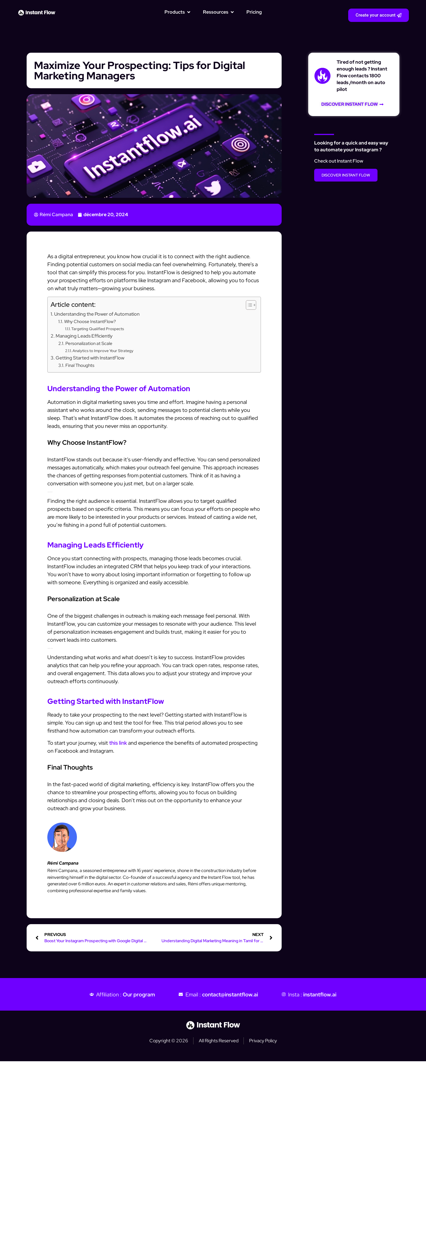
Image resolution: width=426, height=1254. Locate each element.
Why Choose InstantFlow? (90, 321)
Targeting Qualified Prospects (97, 328)
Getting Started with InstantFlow (90, 357)
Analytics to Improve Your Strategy (102, 350)
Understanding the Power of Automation (97, 314)
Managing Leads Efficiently (84, 336)
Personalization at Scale (88, 343)
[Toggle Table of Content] (248, 305)
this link (118, 742)
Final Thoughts (79, 365)
